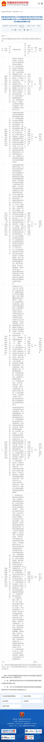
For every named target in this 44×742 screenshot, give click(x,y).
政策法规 (15, 11)
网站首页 (8, 11)
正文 (21, 11)
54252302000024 (19, 723)
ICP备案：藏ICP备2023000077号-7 (22, 721)
